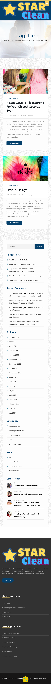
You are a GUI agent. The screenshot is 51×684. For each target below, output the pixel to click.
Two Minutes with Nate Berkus (20, 260)
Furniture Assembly (10, 647)
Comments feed (15, 466)
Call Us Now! (8, 617)
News (10, 440)
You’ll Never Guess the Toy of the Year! (23, 280)
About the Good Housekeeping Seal (22, 264)
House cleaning (12, 98)
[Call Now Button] (25, 679)
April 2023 (12, 342)
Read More (14, 143)
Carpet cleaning (14, 426)
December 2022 (15, 359)
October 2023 (14, 337)
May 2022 (12, 391)
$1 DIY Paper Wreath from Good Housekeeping (26, 276)
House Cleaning (9, 642)
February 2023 (14, 351)
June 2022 (12, 386)
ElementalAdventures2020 (19, 322)
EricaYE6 (12, 314)
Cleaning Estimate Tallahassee (14, 608)
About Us (7, 603)
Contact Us (7, 580)
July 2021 (12, 408)
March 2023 (13, 346)
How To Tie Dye (16, 190)
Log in (11, 457)
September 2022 (15, 373)
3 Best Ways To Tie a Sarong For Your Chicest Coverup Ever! (25, 106)
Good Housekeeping (29, 115)
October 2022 (14, 368)
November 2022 (15, 364)
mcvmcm (12, 300)
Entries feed (13, 462)
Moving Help (8, 651)
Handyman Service (10, 656)
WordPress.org (14, 471)
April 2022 (12, 395)
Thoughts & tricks (15, 444)
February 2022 (14, 404)
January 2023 (14, 355)
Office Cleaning (9, 638)
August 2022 (13, 377)
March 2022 (13, 400)
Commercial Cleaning (11, 633)
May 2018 (12, 413)
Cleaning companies (16, 431)
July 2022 (12, 382)
